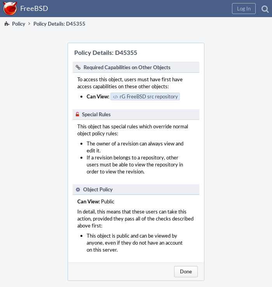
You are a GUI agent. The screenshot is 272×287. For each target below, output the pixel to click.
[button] (244, 8)
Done (186, 271)
